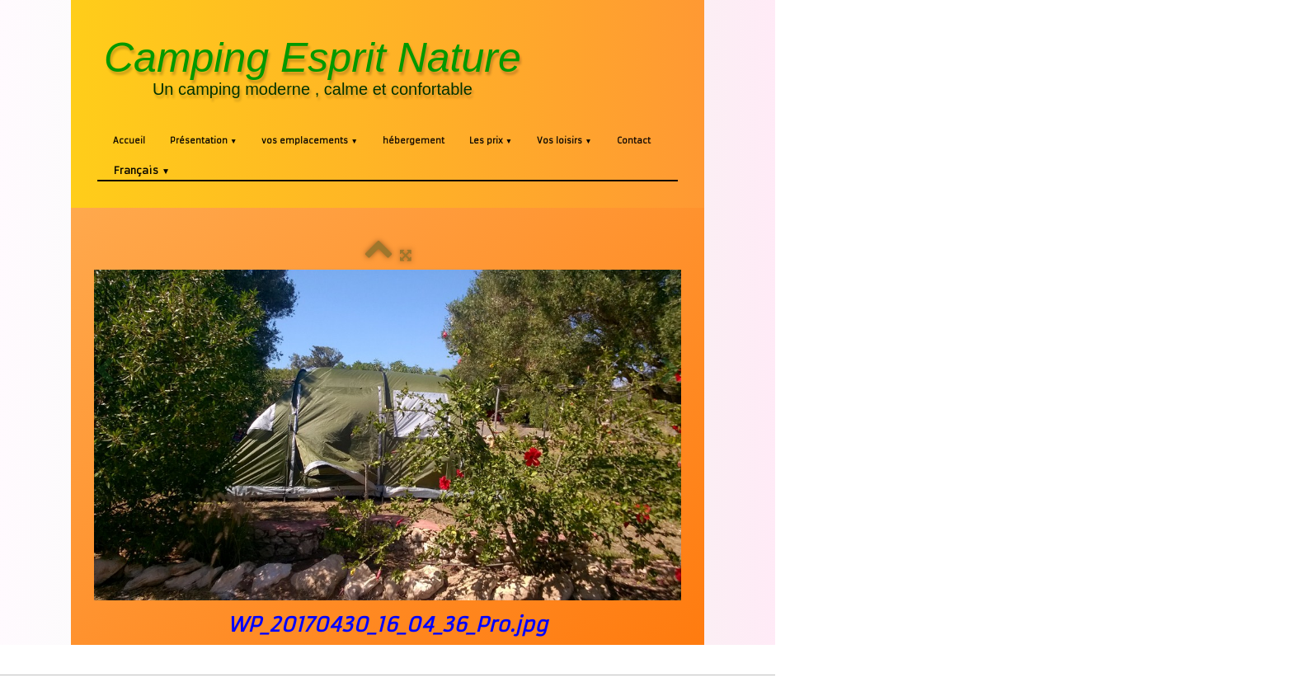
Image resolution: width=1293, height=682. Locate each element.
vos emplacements (309, 140)
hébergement (413, 140)
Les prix (490, 140)
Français (142, 170)
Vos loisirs (564, 140)
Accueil (129, 140)
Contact (634, 140)
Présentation (203, 140)
